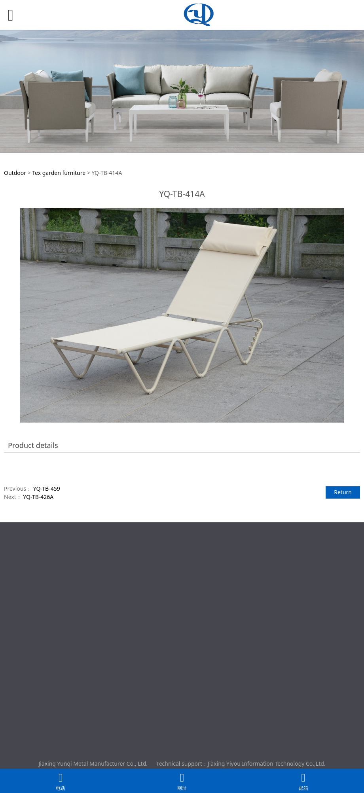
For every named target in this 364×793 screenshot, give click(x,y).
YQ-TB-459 (46, 488)
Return (343, 492)
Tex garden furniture (58, 172)
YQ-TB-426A (38, 497)
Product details (33, 445)
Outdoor (16, 172)
